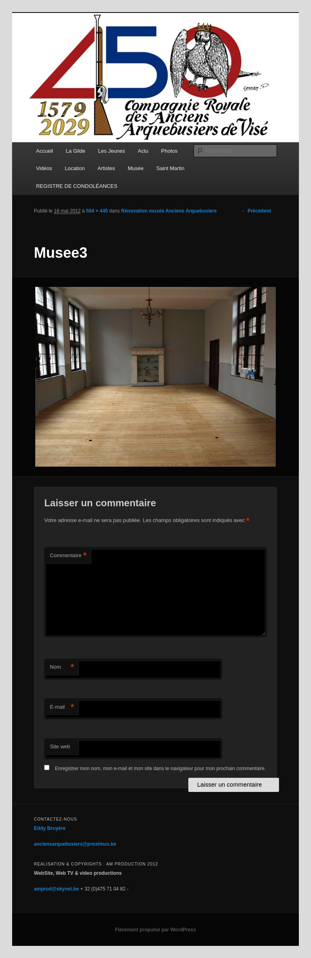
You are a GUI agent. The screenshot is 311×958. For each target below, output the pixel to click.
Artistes (106, 168)
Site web (60, 746)
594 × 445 (97, 211)
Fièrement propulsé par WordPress (155, 930)
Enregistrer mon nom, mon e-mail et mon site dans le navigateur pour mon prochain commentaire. (160, 768)
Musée (136, 168)
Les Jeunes (111, 151)
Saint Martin (170, 168)
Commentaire (68, 556)
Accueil (44, 151)
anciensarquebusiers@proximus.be (75, 844)
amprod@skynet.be (56, 889)
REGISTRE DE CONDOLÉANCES (76, 186)
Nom (62, 667)
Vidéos (44, 168)
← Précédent (256, 211)
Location (75, 168)
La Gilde (75, 151)
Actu (143, 151)
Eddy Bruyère (50, 828)
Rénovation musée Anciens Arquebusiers (169, 211)
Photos (169, 151)
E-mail (62, 707)
